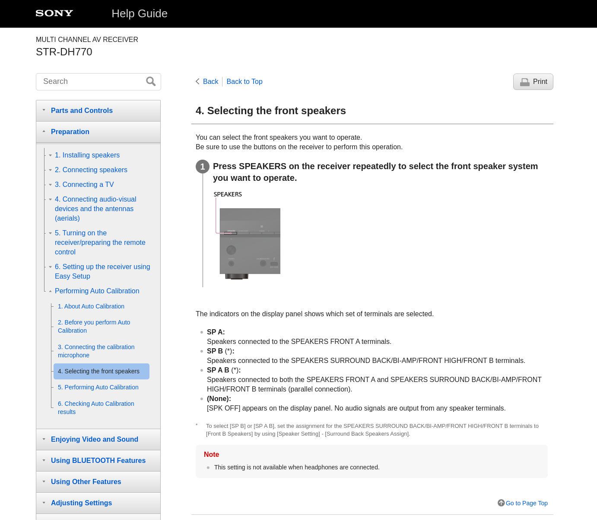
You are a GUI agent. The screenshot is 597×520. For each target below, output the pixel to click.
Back (211, 81)
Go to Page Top (527, 503)
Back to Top (245, 81)
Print (540, 81)
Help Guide (139, 13)
